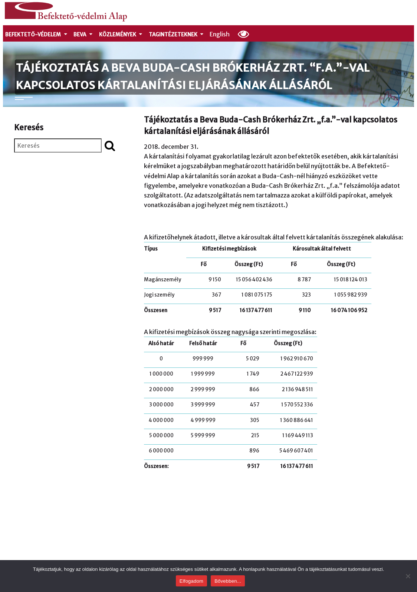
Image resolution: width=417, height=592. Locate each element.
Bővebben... (227, 581)
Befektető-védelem (36, 35)
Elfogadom (191, 581)
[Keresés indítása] (110, 145)
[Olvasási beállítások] (244, 33)
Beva (83, 35)
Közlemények (121, 35)
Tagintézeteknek (176, 35)
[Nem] (407, 576)
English (220, 34)
